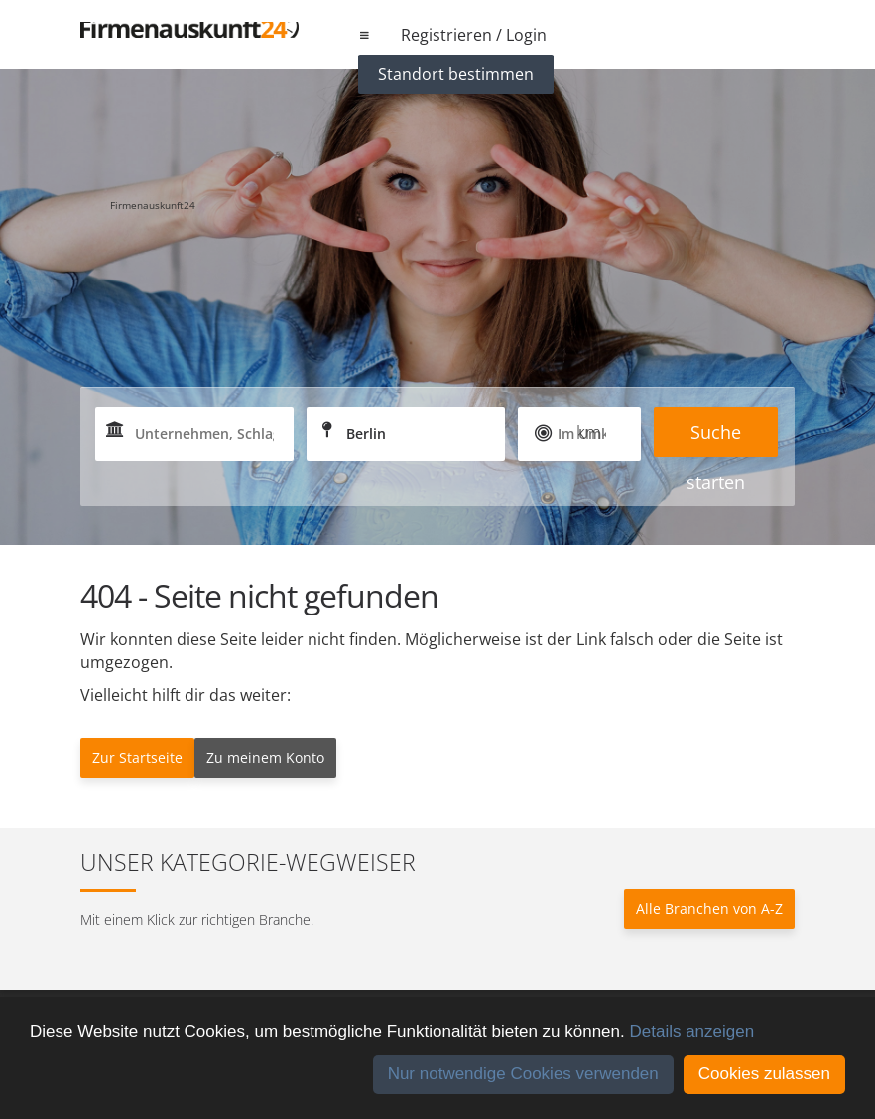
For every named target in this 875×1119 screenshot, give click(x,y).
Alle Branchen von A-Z (709, 908)
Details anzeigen (691, 1031)
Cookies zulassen (764, 1073)
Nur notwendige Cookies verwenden (523, 1073)
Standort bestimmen (456, 74)
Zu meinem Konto (265, 757)
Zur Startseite (137, 757)
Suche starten (716, 438)
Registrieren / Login (474, 35)
